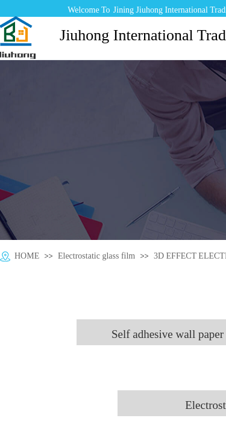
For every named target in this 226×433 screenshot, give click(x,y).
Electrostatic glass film (96, 255)
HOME (26, 255)
